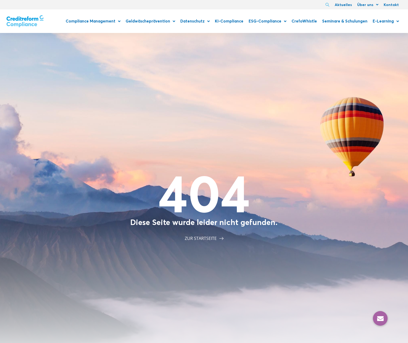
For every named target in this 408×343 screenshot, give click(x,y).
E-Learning (386, 21)
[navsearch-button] (327, 5)
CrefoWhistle (304, 21)
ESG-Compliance (267, 21)
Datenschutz (195, 21)
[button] (380, 318)
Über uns (367, 4)
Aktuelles (343, 4)
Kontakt (391, 4)
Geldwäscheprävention (150, 21)
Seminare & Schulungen (344, 21)
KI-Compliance (229, 21)
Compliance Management (93, 21)
